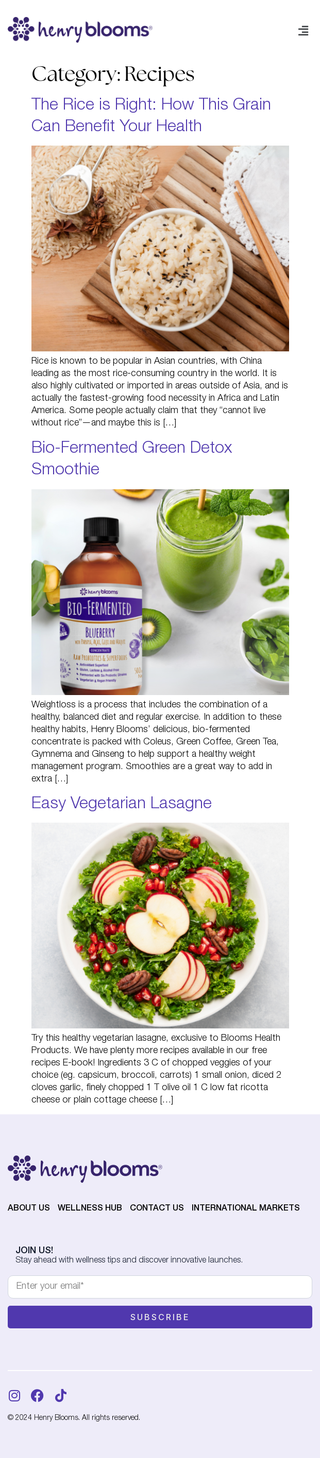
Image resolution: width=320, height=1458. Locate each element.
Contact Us (157, 1209)
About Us (29, 1209)
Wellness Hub (90, 1209)
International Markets (246, 1209)
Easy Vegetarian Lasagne (121, 804)
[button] (303, 32)
